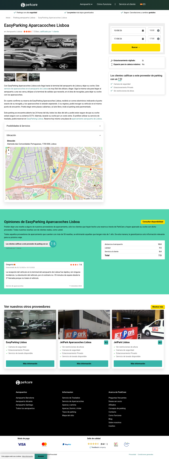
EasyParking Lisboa (35, 119)
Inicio (8, 18)
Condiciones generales (145, 454)
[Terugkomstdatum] (128, 30)
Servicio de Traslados (71, 398)
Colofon (112, 426)
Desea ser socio (115, 401)
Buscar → (136, 47)
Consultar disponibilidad (153, 222)
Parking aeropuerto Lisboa (24, 18)
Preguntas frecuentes (117, 398)
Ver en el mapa (15, 157)
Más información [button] (27, 456)
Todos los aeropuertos (25, 408)
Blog (110, 419)
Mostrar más (157, 307)
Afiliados (112, 405)
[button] (54, 171)
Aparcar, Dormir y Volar (71, 408)
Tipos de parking (69, 412)
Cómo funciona (104, 4)
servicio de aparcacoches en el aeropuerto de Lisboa (26, 89)
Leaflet (87, 199)
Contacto (112, 412)
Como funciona (115, 415)
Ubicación (11, 135)
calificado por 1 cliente (49, 31)
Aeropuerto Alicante (24, 401)
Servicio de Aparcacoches (73, 401)
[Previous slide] (6, 51)
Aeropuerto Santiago (24, 405)
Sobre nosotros (115, 422)
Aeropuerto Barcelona (25, 398)
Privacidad (132, 454)
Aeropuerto (85, 4)
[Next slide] (74, 51)
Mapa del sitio (68, 415)
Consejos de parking (117, 408)
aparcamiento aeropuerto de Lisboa (87, 119)
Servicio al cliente (127, 4)
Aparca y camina (69, 405)
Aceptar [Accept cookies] (41, 456)
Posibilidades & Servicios (18, 126)
